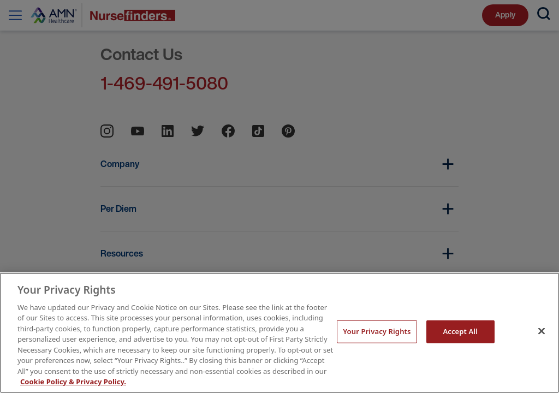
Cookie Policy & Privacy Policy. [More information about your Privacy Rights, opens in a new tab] (73, 381)
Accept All (460, 331)
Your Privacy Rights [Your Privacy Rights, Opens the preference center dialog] (377, 331)
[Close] (542, 331)
